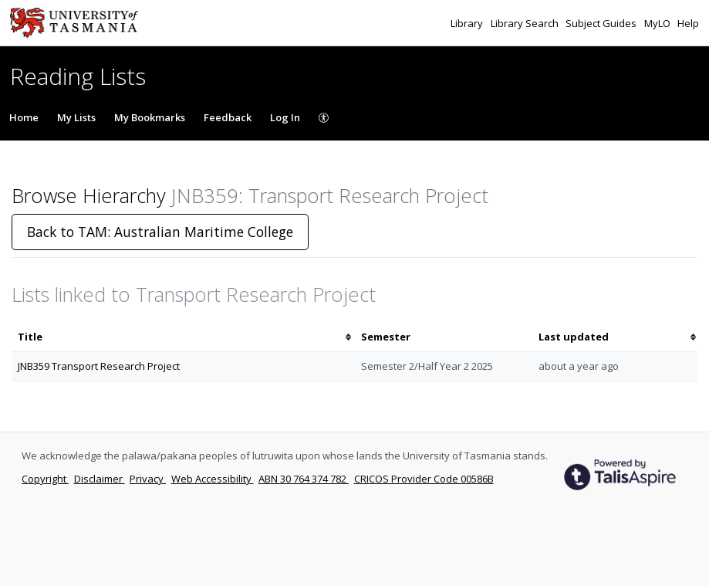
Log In (285, 117)
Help (688, 23)
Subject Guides (602, 23)
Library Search (526, 23)
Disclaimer (99, 479)
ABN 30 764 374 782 (303, 479)
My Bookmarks (149, 117)
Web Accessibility (212, 479)
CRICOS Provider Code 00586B (424, 479)
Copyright (45, 479)
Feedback (228, 117)
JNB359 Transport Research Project (99, 366)
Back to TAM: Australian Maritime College (160, 231)
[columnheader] (183, 337)
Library (468, 23)
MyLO (658, 23)
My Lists (76, 117)
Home (24, 117)
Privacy (148, 479)
